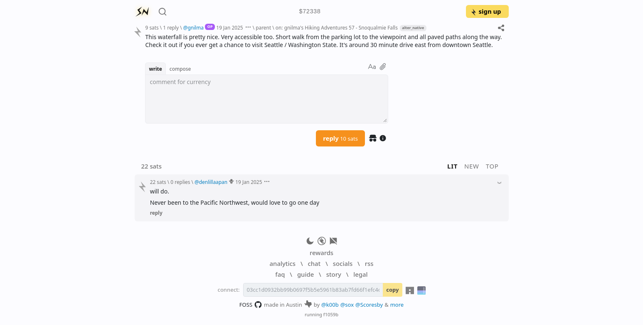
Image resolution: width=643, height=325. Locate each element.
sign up (485, 11)
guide (305, 274)
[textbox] (266, 99)
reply (340, 138)
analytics (283, 263)
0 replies (180, 182)
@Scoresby (369, 304)
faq (280, 274)
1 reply (171, 27)
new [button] (471, 166)
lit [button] (452, 166)
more (397, 304)
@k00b (330, 304)
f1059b (330, 314)
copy (392, 289)
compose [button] (180, 68)
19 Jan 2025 (229, 27)
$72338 (309, 12)
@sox (347, 304)
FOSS (250, 304)
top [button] (492, 166)
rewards (321, 252)
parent (263, 27)
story (333, 274)
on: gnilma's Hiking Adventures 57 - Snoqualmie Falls (337, 27)
